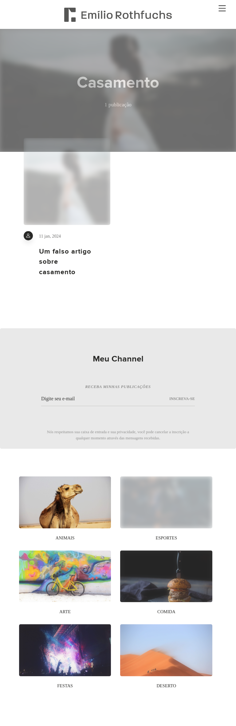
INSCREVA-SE (182, 400)
